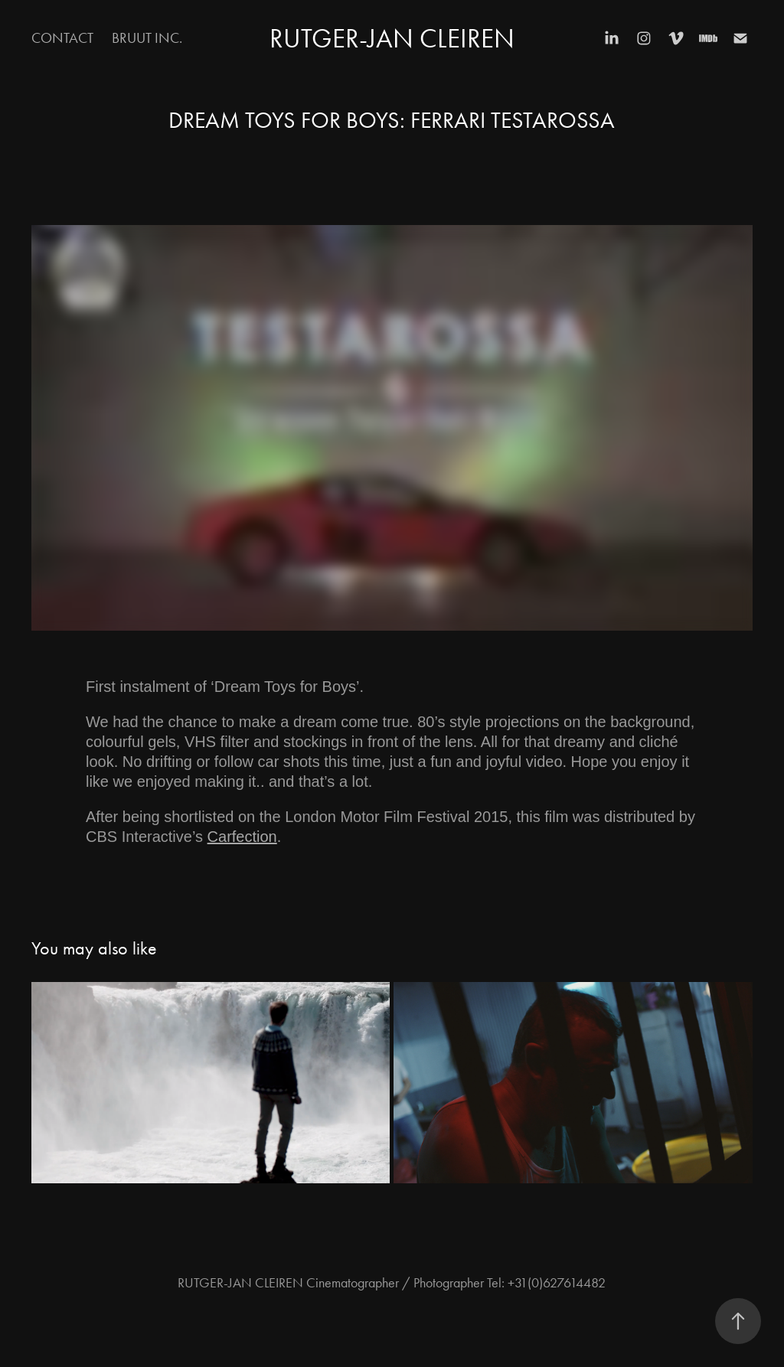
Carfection (242, 836)
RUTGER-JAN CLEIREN (392, 38)
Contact (62, 38)
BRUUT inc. (147, 38)
